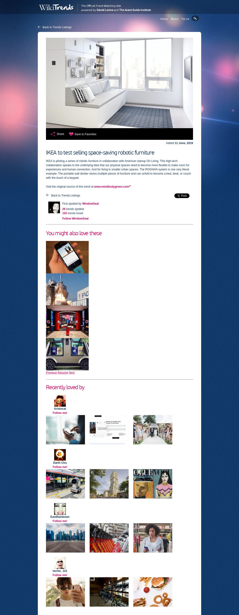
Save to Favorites (85, 134)
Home (164, 19)
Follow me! (60, 413)
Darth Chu (60, 462)
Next (72, 372)
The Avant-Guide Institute (135, 10)
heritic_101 (60, 571)
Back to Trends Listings (56, 27)
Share (60, 134)
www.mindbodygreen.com (111, 186)
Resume (63, 372)
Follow (75, 218)
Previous (51, 372)
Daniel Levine (105, 10)
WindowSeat (90, 203)
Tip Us (185, 19)
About (174, 19)
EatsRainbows (60, 517)
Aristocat (60, 408)
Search (195, 18)
